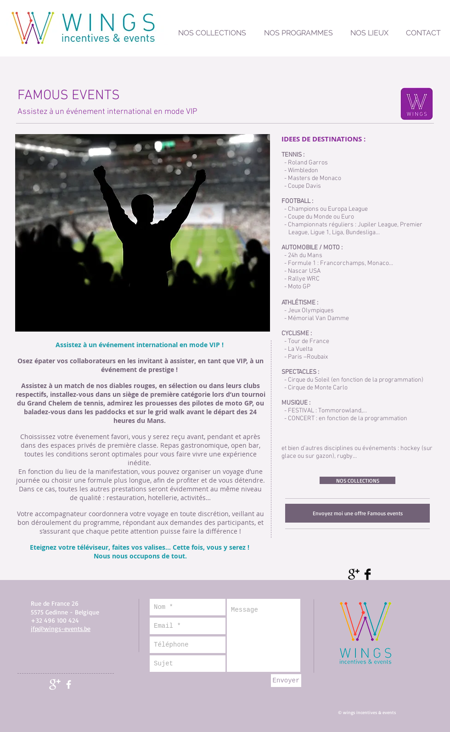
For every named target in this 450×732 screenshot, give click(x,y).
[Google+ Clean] (55, 684)
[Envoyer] (286, 680)
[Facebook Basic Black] (367, 574)
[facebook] (68, 684)
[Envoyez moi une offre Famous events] (357, 513)
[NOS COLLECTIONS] (357, 480)
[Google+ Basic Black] (354, 574)
